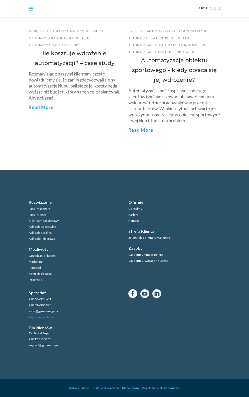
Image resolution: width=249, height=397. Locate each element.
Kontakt (133, 220)
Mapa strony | (132, 388)
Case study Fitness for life (145, 254)
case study (69, 45)
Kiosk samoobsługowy (44, 220)
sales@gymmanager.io (44, 311)
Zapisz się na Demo (41, 317)
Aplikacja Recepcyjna (42, 226)
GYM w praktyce (91, 31)
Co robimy (135, 208)
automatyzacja (43, 45)
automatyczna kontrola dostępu (59, 38)
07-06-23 (136, 31)
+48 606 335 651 (40, 299)
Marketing (35, 262)
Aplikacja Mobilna (40, 232)
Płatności (35, 268)
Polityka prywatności (105, 388)
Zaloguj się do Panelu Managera (149, 238)
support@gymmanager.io (45, 345)
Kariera (133, 214)
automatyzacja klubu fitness (186, 45)
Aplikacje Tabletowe (42, 238)
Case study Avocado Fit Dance (148, 260)
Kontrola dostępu (40, 274)
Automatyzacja (61, 31)
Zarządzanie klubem (42, 256)
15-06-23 (37, 31)
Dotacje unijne (79, 388)
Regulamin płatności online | (161, 388)
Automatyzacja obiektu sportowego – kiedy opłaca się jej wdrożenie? (174, 70)
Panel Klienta (37, 214)
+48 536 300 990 (40, 305)
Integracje (35, 280)
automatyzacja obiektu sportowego (162, 52)
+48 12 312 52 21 (40, 339)
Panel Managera (39, 208)
